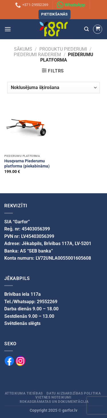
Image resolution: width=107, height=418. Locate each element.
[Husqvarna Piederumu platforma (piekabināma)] (27, 128)
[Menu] (7, 29)
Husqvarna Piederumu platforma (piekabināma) (27, 163)
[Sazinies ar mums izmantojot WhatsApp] (71, 5)
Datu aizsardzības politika (74, 393)
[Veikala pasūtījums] (53, 87)
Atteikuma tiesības (24, 393)
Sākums (23, 49)
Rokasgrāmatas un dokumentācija (54, 402)
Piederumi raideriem (37, 54)
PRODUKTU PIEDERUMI (63, 49)
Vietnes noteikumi (53, 397)
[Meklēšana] (86, 29)
